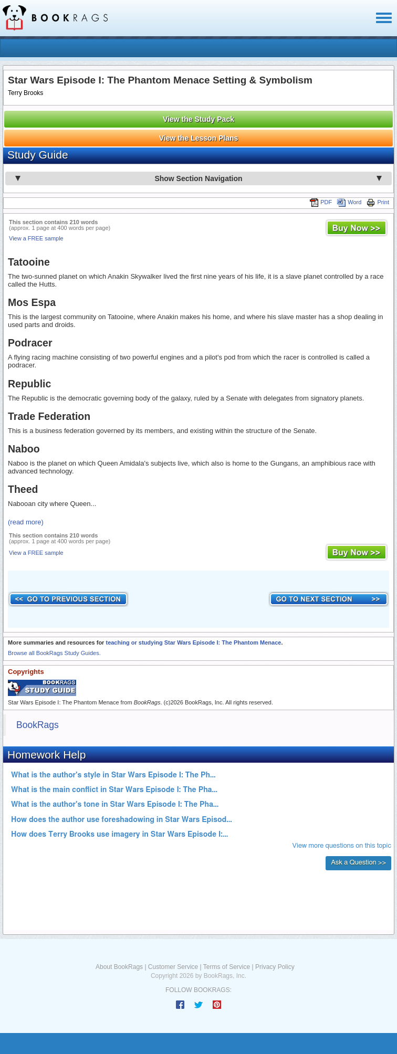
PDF (321, 202)
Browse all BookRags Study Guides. (54, 653)
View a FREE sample (36, 238)
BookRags (37, 725)
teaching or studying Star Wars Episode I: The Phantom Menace (193, 642)
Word (349, 202)
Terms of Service (226, 967)
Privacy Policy (275, 967)
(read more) (26, 522)
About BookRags (119, 967)
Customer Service (173, 967)
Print (378, 202)
